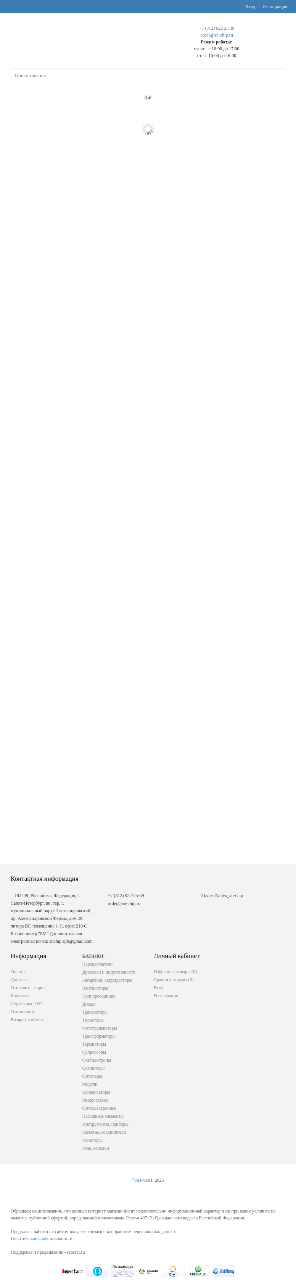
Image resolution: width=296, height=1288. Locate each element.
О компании (22, 1011)
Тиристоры (93, 1020)
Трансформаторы (99, 1036)
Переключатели (97, 964)
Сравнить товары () (174, 979)
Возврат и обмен (27, 1019)
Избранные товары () (175, 971)
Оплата (18, 971)
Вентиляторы (95, 988)
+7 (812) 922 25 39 (217, 28)
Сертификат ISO (26, 1003)
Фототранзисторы (99, 1028)
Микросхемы (95, 1100)
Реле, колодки (95, 1148)
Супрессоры (94, 1052)
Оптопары (92, 1076)
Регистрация (275, 6)
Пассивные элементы (103, 1116)
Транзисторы (95, 1012)
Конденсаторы (96, 1092)
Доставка (20, 979)
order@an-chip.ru (216, 35)
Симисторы (93, 1068)
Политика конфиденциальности (41, 1238)
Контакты (20, 995)
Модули (90, 1084)
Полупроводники (99, 996)
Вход (250, 6)
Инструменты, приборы (105, 1124)
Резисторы (92, 1140)
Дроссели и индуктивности (108, 972)
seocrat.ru (76, 1252)
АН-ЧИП (142, 1180)
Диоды (88, 1004)
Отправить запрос (28, 987)
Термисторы (94, 1044)
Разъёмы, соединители (104, 1132)
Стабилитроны (96, 1060)
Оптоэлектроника (99, 1108)
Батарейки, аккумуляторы (107, 980)
